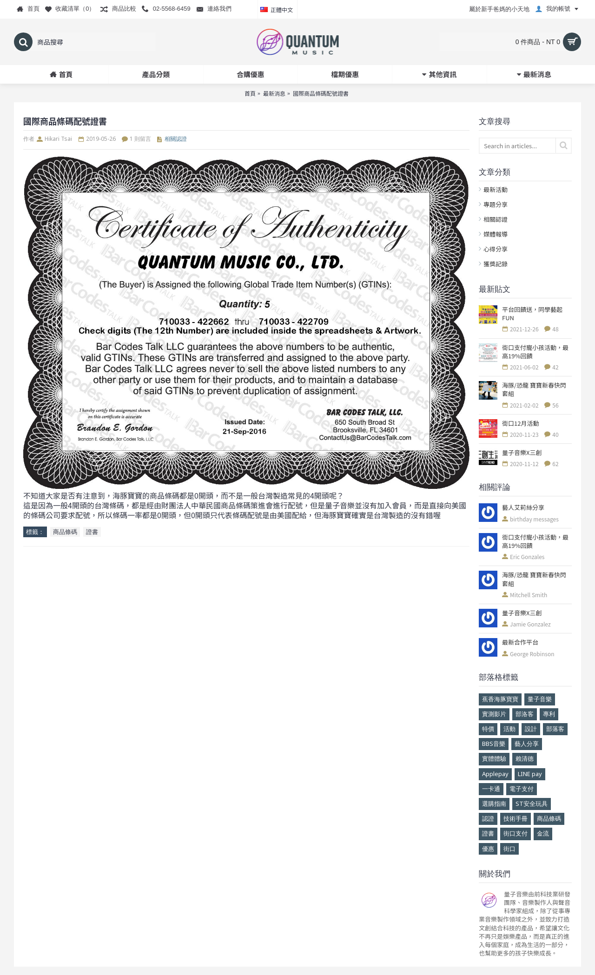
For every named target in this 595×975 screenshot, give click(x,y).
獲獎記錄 (495, 263)
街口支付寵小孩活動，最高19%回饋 (535, 351)
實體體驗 (494, 758)
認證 (488, 818)
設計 (531, 729)
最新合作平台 (520, 642)
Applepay (495, 774)
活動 (509, 729)
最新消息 (274, 93)
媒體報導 (495, 234)
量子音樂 (540, 699)
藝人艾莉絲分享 (523, 507)
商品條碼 (549, 818)
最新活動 (495, 189)
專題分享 (495, 204)
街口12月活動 (520, 423)
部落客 (555, 729)
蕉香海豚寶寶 (500, 699)
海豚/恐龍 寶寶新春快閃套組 (534, 389)
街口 (509, 848)
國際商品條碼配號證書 (321, 93)
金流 (543, 833)
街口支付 (515, 833)
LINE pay (530, 774)
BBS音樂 (493, 743)
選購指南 (494, 803)
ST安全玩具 (532, 803)
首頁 (250, 93)
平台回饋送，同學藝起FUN (532, 313)
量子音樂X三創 (522, 452)
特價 (488, 729)
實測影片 (494, 714)
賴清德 (525, 758)
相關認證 (495, 219)
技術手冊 (515, 818)
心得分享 (495, 248)
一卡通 (491, 788)
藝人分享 (527, 743)
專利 (549, 714)
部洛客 (525, 714)
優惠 (488, 848)
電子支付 (521, 788)
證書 (488, 833)
